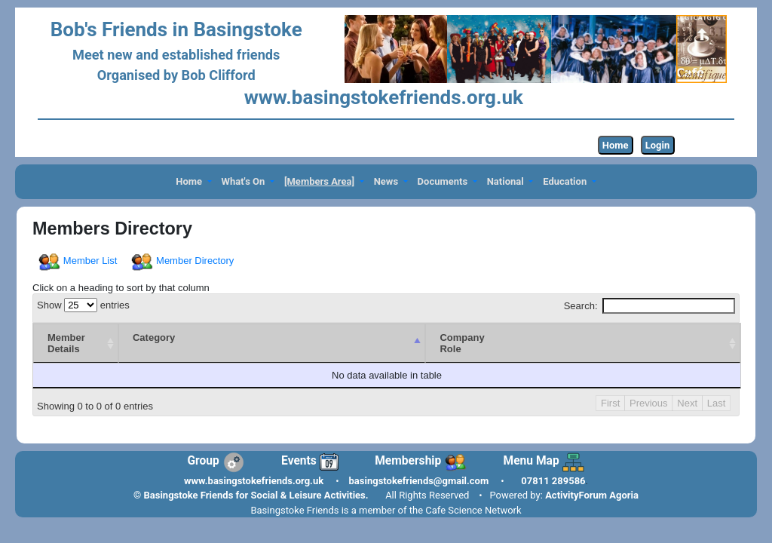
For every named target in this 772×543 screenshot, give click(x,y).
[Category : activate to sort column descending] (272, 343)
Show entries (83, 305)
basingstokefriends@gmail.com (419, 480)
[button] (193, 182)
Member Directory (183, 260)
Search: (649, 306)
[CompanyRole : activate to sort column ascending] (582, 343)
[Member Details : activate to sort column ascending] (75, 343)
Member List (79, 260)
